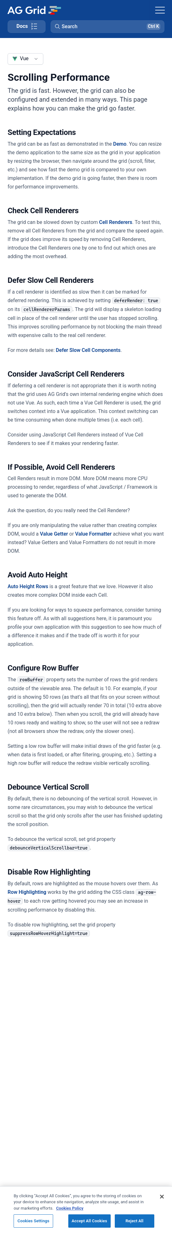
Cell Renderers (115, 222)
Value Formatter (93, 534)
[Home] (34, 10)
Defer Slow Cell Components (88, 350)
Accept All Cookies (89, 1220)
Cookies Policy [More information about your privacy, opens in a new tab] (69, 1208)
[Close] (162, 1197)
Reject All (135, 1220)
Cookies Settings (33, 1220)
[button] (107, 26)
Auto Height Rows (28, 586)
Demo (119, 144)
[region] (86, 1210)
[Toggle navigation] (160, 10)
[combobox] (25, 59)
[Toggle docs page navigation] (27, 26)
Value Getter (54, 534)
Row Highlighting (27, 892)
